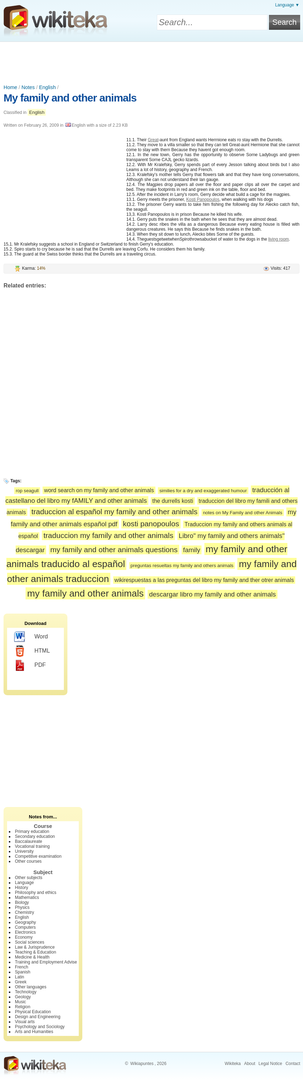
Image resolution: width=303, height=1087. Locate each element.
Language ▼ (287, 4)
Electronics (25, 932)
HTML (32, 651)
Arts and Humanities (34, 1031)
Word (31, 637)
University (24, 851)
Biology (22, 902)
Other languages (30, 986)
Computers (25, 927)
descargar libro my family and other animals (212, 594)
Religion (22, 1006)
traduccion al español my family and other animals (114, 511)
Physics (22, 907)
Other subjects (28, 877)
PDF (30, 665)
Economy (24, 937)
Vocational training (32, 846)
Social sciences (29, 942)
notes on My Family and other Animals (242, 512)
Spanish (22, 972)
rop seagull (27, 490)
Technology (26, 991)
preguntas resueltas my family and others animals (182, 565)
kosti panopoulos (151, 524)
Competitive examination (38, 856)
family (191, 550)
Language (24, 882)
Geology (23, 996)
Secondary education (35, 836)
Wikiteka (233, 1063)
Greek (21, 981)
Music (20, 1001)
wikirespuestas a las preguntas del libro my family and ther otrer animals (204, 580)
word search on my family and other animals (99, 490)
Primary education (32, 831)
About (249, 1063)
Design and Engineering (37, 1016)
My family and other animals (70, 98)
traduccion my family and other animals (108, 535)
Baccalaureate (28, 841)
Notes (28, 87)
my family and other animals (85, 593)
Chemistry (24, 912)
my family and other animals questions (114, 549)
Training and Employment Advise (46, 962)
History (21, 887)
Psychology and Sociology (40, 1026)
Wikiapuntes (141, 1063)
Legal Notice (270, 1063)
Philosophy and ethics (35, 892)
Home (10, 87)
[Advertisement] (151, 61)
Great (153, 139)
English (47, 87)
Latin (19, 977)
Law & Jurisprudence (35, 947)
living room (278, 239)
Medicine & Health (32, 957)
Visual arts (25, 1021)
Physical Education (33, 1011)
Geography (25, 922)
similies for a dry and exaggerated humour (203, 490)
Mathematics (27, 897)
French (21, 967)
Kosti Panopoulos (202, 199)
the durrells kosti (172, 501)
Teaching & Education (35, 952)
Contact (293, 1063)
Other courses (28, 861)
